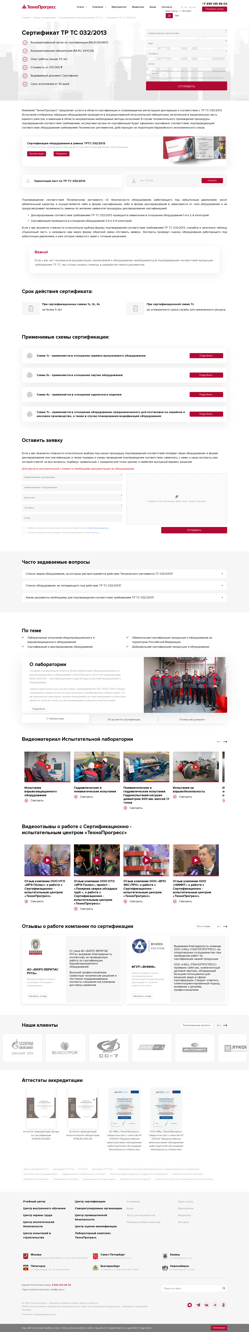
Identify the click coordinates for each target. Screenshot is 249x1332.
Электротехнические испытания (187, 1174)
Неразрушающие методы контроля (99, 1179)
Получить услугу (215, 8)
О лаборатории (55, 718)
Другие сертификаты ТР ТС (36, 1169)
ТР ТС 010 (83, 1169)
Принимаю (219, 1328)
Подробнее (38, 708)
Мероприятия (119, 7)
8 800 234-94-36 (61, 1285)
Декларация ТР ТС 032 (63, 1169)
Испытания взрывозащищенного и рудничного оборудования (139, 1174)
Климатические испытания (36, 1179)
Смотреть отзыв (37, 996)
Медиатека (138, 7)
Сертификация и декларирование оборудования (60, 646)
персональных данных (98, 528)
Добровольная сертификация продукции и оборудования (170, 646)
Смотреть (34, 800)
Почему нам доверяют (192, 719)
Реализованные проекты (196, 1025)
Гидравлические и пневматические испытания (83, 1174)
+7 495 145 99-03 (214, 4)
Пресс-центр (185, 1201)
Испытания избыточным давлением (40, 1174)
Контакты (167, 7)
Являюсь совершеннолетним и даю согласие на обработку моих (189, 72)
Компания (97, 7)
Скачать (212, 180)
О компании (133, 1201)
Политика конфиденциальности (39, 1314)
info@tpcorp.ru (57, 1289)
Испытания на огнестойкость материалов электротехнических (184, 1179)
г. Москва (190, 7)
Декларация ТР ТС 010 (102, 1169)
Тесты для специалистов (140, 1215)
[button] (219, 742)
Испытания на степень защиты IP (135, 1179)
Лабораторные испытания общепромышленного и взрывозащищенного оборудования (158, 1169)
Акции (153, 7)
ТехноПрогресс (38, 1303)
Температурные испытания (65, 1179)
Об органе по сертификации (124, 719)
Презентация (36, 153)
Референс (61, 153)
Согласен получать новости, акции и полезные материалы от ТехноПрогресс (188, 78)
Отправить (186, 86)
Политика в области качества (143, 1222)
